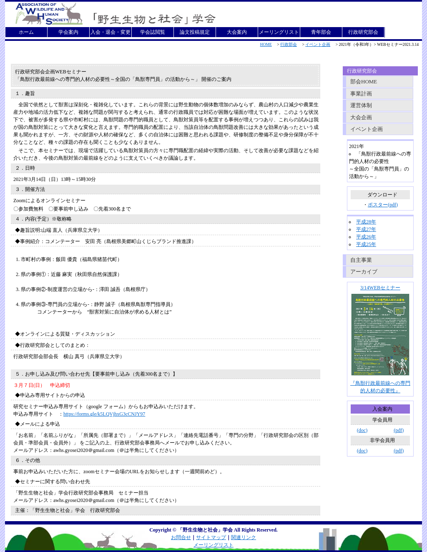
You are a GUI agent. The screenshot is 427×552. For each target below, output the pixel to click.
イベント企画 (317, 44)
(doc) (362, 430)
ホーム (26, 32)
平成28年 (366, 222)
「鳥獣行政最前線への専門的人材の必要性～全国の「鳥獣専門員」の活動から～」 (107, 79)
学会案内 (68, 32)
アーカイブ (363, 271)
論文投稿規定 (195, 32)
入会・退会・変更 (110, 32)
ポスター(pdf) (383, 205)
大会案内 (237, 32)
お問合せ (181, 537)
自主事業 (361, 260)
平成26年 (366, 237)
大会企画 (361, 117)
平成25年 (366, 244)
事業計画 (361, 93)
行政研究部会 (363, 32)
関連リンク (243, 537)
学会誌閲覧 (152, 32)
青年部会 (321, 32)
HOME (266, 44)
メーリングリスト (279, 32)
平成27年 (366, 229)
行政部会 (288, 44)
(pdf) (399, 430)
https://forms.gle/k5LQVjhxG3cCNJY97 (104, 414)
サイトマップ (211, 537)
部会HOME (363, 81)
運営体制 (361, 105)
